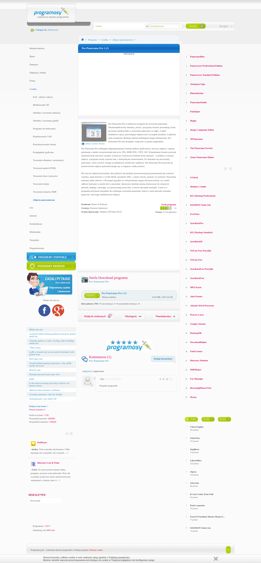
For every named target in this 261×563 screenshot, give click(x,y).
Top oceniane (202, 48)
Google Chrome (198, 324)
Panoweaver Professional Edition (206, 65)
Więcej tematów (37, 409)
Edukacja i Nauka (38, 72)
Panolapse (195, 111)
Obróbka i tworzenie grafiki (45, 120)
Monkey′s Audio (198, 186)
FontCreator (196, 351)
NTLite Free (196, 260)
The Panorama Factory (201, 148)
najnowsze (98, 371)
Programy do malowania (44, 128)
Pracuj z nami (96, 550)
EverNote (195, 214)
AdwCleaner (196, 296)
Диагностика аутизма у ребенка (44, 390)
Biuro (32, 56)
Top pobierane (220, 48)
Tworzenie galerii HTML (44, 168)
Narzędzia (34, 240)
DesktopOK (196, 333)
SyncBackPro (196, 223)
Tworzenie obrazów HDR (45, 192)
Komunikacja (36, 224)
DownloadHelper (198, 342)
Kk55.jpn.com (35, 359)
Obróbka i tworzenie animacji (46, 112)
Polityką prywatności (119, 557)
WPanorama (196, 139)
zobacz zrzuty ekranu (93, 143)
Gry (31, 207)
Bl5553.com (35, 370)
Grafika (33, 89)
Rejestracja (53, 29)
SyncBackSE (196, 241)
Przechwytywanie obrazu (44, 144)
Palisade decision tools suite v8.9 (44, 374)
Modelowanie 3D (41, 105)
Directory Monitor (199, 360)
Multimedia (35, 232)
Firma (32, 80)
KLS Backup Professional (202, 195)
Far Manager (196, 378)
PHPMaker (195, 369)
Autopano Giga (197, 84)
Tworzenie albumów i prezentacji (48, 160)
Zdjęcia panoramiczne (44, 200)
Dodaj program (81, 550)
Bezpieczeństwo (37, 48)
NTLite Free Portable (200, 250)
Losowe (189, 48)
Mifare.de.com (36, 329)
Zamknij (216, 559)
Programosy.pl (37, 550)
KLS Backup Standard (201, 232)
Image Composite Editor (202, 130)
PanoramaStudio (198, 102)
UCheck (194, 177)
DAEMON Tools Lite (200, 205)
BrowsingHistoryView (201, 388)
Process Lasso (197, 314)
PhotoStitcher (197, 93)
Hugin (193, 120)
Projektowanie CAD (42, 136)
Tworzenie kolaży (41, 184)
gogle (31, 378)
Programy (92, 39)
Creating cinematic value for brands (45, 394)
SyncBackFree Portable (201, 269)
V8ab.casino (35, 347)
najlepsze (87, 371)
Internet (33, 215)
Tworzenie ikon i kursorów (45, 176)
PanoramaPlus (197, 56)
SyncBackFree (197, 278)
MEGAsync (196, 287)
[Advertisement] (129, 84)
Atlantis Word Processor (202, 305)
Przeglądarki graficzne (43, 152)
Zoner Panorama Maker (202, 157)
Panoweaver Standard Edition (205, 75)
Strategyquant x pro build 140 (43, 398)
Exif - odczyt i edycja (43, 97)
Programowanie (37, 248)
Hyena (193, 397)
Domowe (34, 64)
